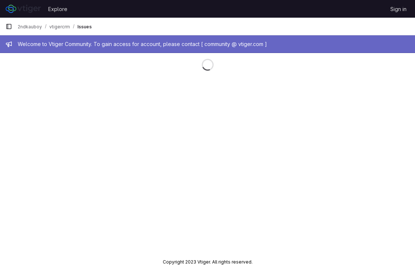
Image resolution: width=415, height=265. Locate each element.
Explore (57, 9)
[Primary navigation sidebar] (9, 26)
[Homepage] (23, 9)
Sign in (398, 9)
